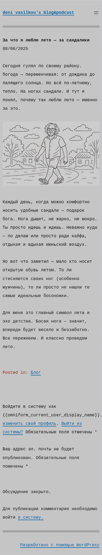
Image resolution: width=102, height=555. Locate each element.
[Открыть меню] (96, 13)
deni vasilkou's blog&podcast (38, 12)
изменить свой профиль (29, 423)
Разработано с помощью (48, 545)
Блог (36, 372)
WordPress (88, 545)
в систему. (30, 517)
